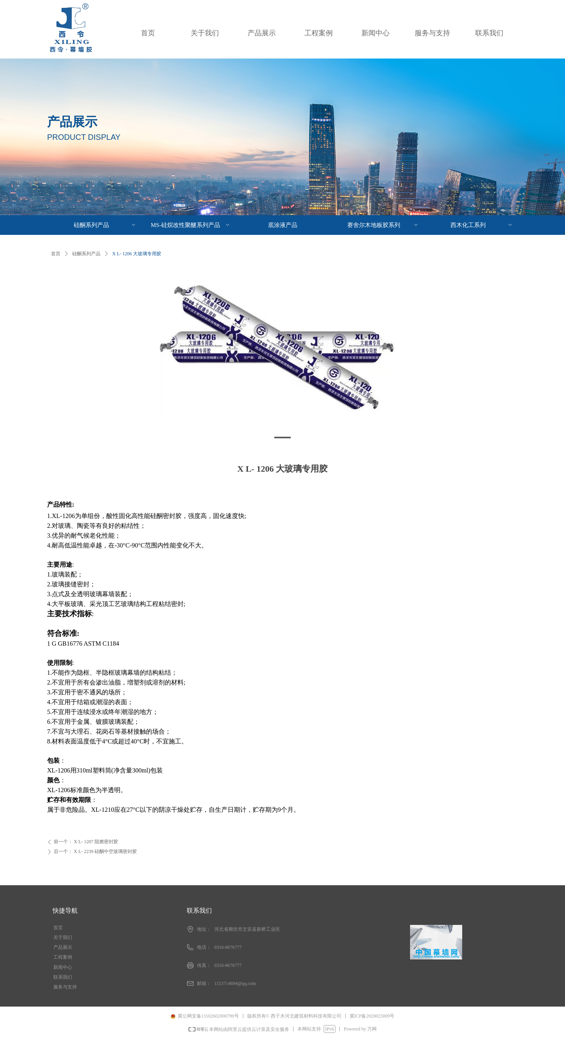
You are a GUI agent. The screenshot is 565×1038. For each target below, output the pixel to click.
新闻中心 (375, 33)
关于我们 (205, 33)
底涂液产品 (282, 225)
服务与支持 (432, 33)
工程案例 (318, 33)
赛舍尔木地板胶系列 (383, 225)
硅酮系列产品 (86, 253)
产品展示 (262, 33)
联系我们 (489, 33)
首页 (148, 33)
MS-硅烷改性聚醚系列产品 (191, 225)
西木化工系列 (482, 225)
